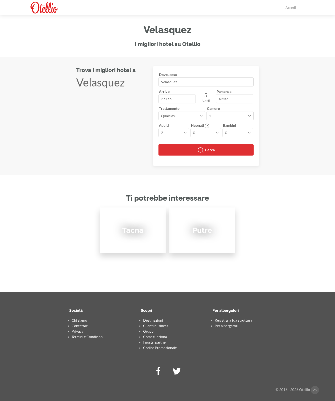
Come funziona (155, 336)
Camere (213, 108)
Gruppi (148, 331)
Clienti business (155, 325)
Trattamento (169, 108)
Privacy (77, 331)
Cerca (206, 150)
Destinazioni (153, 320)
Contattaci (80, 325)
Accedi (290, 7)
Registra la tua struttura (233, 320)
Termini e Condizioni (88, 336)
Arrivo (164, 91)
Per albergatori (226, 325)
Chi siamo (79, 320)
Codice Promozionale (160, 347)
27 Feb (166, 99)
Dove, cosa (168, 74)
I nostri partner (155, 342)
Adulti (164, 125)
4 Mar (223, 99)
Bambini (229, 125)
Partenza (224, 91)
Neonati (200, 125)
